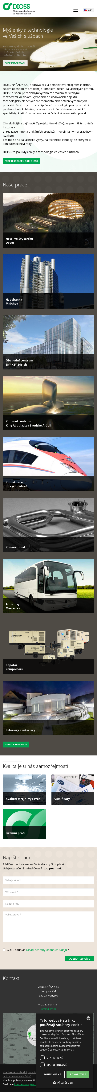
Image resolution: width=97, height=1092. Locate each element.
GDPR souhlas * (38, 950)
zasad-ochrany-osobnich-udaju (46, 950)
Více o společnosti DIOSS (21, 161)
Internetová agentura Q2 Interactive (34, 1084)
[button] (64, 1082)
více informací (15, 63)
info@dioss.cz (48, 1009)
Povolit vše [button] (78, 1074)
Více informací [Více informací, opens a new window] (66, 1049)
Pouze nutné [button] (52, 1074)
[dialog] (64, 1050)
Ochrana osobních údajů (17, 1076)
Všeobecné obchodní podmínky (21, 1072)
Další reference (16, 744)
